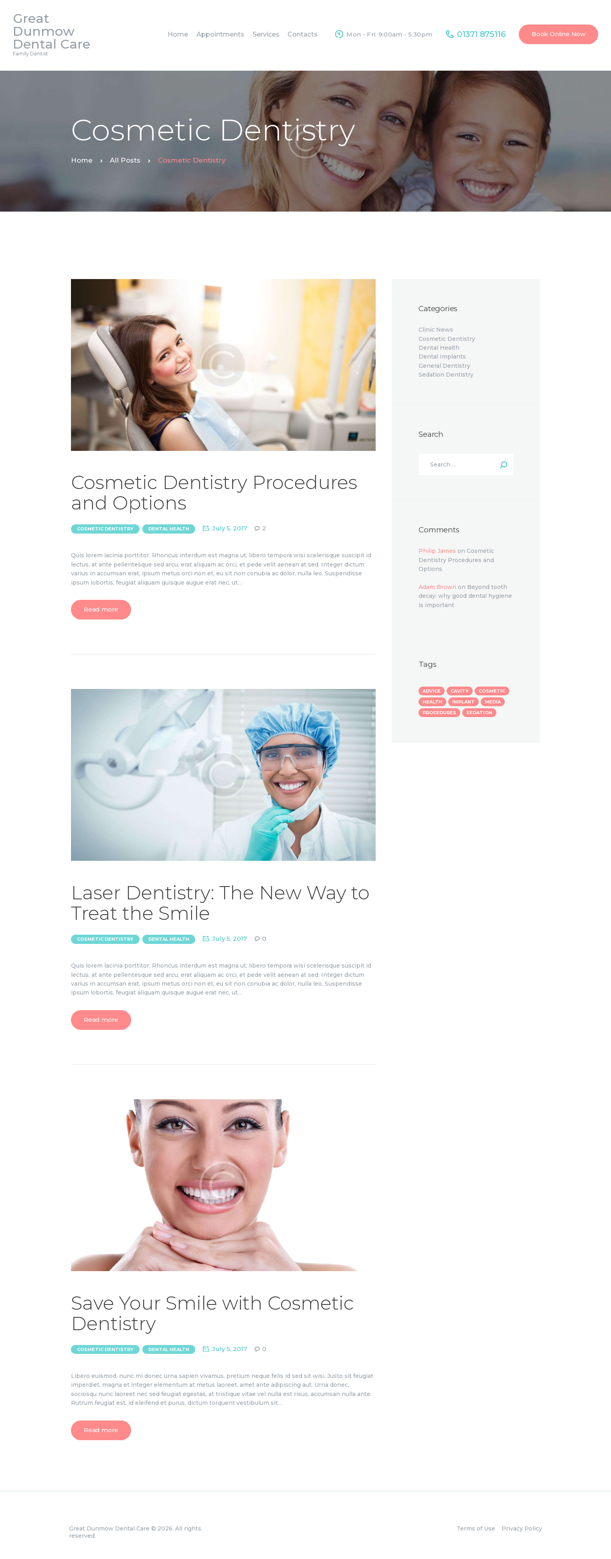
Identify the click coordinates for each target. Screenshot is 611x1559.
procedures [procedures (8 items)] (439, 712)
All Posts (125, 160)
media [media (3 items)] (493, 702)
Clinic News (436, 329)
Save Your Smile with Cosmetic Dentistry (212, 1313)
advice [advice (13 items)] (432, 691)
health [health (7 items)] (432, 702)
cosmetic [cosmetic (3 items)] (492, 691)
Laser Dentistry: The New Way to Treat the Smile (220, 903)
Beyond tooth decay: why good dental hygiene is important (465, 596)
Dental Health (168, 529)
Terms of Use (476, 1528)
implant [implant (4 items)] (463, 702)
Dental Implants (442, 356)
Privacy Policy (522, 1528)
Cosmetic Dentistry (105, 529)
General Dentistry (444, 365)
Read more (101, 609)
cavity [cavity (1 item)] (460, 691)
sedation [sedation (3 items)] (479, 712)
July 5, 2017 (229, 528)
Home (82, 160)
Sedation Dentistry (446, 374)
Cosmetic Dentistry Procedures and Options (214, 493)
